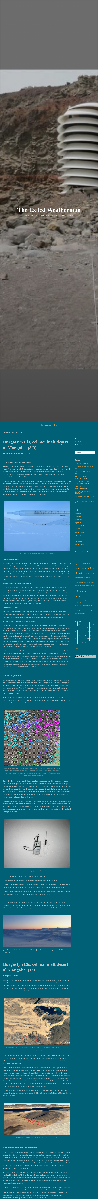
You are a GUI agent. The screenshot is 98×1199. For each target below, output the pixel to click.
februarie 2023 (79, 526)
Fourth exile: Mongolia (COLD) (25, 950)
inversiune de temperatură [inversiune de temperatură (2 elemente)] (80, 608)
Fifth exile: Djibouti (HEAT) (83, 463)
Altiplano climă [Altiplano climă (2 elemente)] (78, 564)
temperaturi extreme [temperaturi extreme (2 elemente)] (84, 610)
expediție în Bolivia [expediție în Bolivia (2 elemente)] (79, 605)
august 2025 (78, 513)
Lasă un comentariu (44, 950)
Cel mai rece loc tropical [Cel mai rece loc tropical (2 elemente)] (82, 600)
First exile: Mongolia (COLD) (84, 466)
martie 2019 (78, 535)
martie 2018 (78, 541)
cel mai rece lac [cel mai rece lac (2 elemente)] (85, 596)
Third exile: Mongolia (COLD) (84, 501)
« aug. (77, 648)
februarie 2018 (79, 544)
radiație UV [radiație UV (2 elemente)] (88, 608)
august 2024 (78, 519)
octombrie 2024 (79, 516)
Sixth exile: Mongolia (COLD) (84, 496)
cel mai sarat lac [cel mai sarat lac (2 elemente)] (91, 600)
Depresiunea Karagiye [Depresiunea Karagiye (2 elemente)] (87, 602)
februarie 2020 (79, 532)
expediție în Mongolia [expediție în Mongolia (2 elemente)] (87, 605)
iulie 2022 (78, 529)
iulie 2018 (78, 538)
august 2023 (78, 522)
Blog (55, 425)
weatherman (8, 950)
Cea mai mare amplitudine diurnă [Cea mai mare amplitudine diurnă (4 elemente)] (84, 568)
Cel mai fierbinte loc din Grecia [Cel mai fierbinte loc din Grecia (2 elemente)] (86, 587)
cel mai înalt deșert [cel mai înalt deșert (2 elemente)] (79, 602)
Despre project (46, 425)
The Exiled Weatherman (49, 209)
